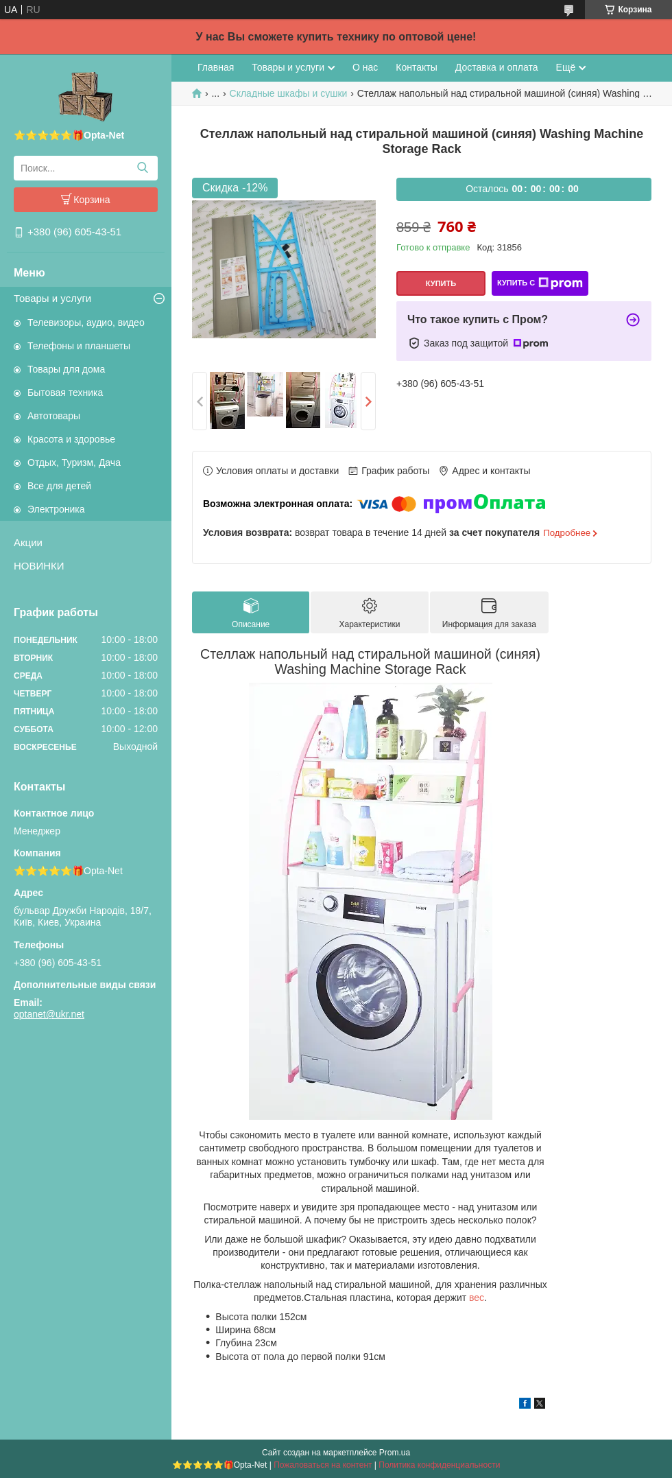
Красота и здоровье (71, 439)
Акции (28, 542)
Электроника (56, 509)
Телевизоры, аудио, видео (86, 322)
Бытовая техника (65, 392)
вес (476, 1297)
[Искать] (142, 168)
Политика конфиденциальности (439, 1465)
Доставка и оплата (496, 67)
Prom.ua (394, 1452)
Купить (441, 283)
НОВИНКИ (39, 566)
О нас (365, 67)
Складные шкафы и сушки (289, 93)
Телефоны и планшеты (78, 345)
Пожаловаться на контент (323, 1465)
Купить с (540, 283)
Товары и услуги (52, 298)
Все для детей (59, 485)
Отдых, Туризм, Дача (74, 462)
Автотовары (53, 415)
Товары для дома (66, 369)
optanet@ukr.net (49, 1014)
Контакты (416, 67)
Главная (215, 67)
